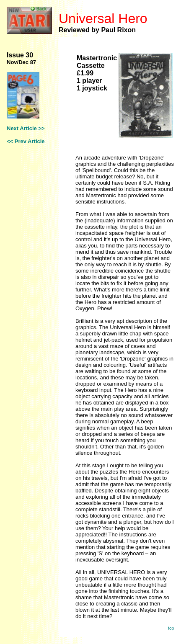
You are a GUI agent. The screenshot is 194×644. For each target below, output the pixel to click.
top (171, 628)
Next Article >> (26, 128)
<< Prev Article (26, 141)
